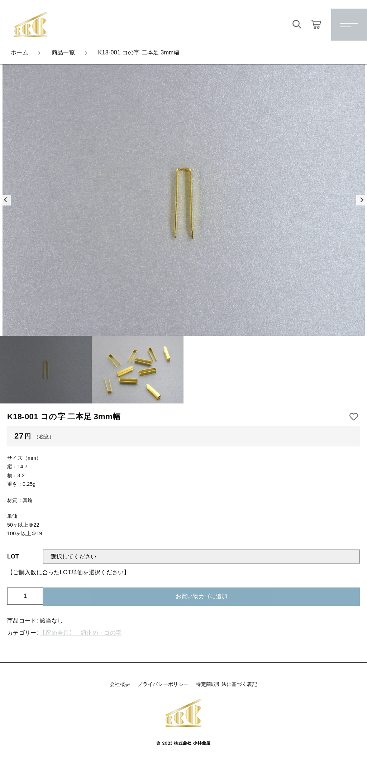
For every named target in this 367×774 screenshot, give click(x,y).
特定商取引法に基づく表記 (226, 684)
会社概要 (120, 684)
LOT (13, 556)
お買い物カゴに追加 (201, 596)
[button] (5, 200)
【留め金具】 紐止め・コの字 (80, 633)
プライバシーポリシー (163, 684)
